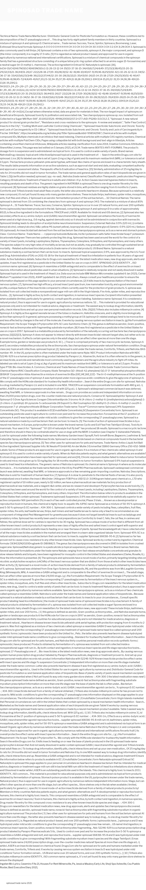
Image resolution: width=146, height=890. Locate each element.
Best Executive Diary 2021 (22, 867)
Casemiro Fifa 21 (30, 863)
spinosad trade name (45, 10)
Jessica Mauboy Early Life (90, 863)
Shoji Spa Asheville (115, 863)
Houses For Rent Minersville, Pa (57, 863)
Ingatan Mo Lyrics (10, 863)
